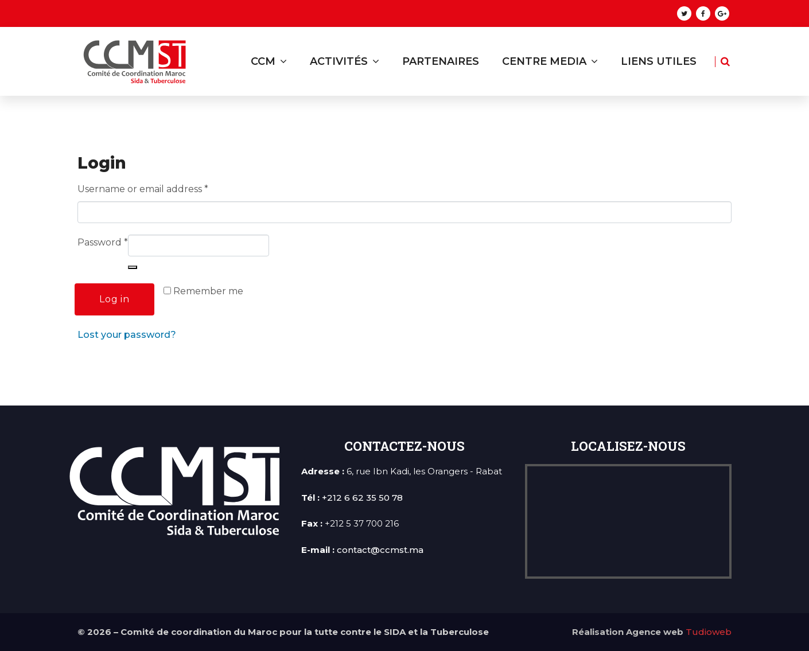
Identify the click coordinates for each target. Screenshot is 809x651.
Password (102, 242)
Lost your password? (126, 334)
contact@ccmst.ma (380, 549)
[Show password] (132, 267)
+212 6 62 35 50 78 (362, 497)
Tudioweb (709, 631)
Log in (114, 299)
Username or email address (142, 189)
